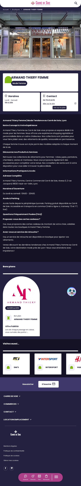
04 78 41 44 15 (49, 100)
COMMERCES (10, 404)
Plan (39, 477)
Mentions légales (10, 446)
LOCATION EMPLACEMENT (16, 419)
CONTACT (9, 411)
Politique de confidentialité (14, 451)
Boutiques (46, 477)
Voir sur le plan (60, 107)
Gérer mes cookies (11, 460)
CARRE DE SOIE (11, 396)
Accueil (6, 9)
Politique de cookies (11, 455)
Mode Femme (19, 83)
